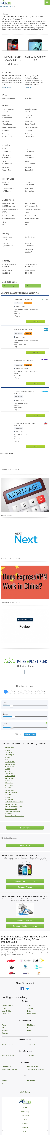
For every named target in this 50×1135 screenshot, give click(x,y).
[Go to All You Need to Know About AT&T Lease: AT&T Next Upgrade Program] (25, 539)
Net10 (29, 1011)
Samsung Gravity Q (10, 790)
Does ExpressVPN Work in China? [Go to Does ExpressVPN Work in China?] (10, 602)
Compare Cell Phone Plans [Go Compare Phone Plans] (25, 881)
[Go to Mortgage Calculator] (25, 495)
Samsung (5, 1033)
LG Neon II (8, 797)
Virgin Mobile (6, 1011)
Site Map (25, 1127)
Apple (4, 1025)
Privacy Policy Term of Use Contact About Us (25, 1117)
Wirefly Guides (25, 1092)
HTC (3, 1027)
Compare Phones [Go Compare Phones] (25, 887)
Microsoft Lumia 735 (11, 809)
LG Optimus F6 (9, 799)
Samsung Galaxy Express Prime (14, 816)
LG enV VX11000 (10, 762)
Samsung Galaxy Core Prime (13, 806)
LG (28, 1027)
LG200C (7, 759)
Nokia (29, 1030)
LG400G (7, 769)
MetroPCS (5, 1014)
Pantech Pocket (9, 747)
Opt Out (25, 1132)
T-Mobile (30, 1008)
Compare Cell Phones (6, 6)
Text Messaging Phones (35, 1069)
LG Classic (8, 787)
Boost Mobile (31, 1014)
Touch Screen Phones (9, 1069)
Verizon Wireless (7, 1005)
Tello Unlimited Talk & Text (23, 330)
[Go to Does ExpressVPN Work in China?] (25, 582)
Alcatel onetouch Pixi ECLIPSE (14, 802)
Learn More (25, 828)
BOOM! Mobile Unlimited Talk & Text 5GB (25, 424)
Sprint (4, 1008)
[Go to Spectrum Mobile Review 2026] (25, 626)
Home (25, 1107)
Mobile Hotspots (7, 1044)
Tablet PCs (31, 1044)
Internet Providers (8, 1055)
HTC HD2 (8, 771)
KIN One (7, 757)
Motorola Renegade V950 (12, 811)
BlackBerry (31, 1025)
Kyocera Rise (9, 773)
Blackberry (31, 1081)
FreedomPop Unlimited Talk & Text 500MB (24, 393)
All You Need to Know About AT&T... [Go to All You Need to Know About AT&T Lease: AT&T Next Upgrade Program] (11, 559)
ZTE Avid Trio (9, 783)
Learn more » (6, 87)
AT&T (29, 1005)
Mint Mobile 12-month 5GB (23, 300)
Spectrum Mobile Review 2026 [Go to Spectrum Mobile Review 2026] (9, 646)
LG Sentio (8, 794)
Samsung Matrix (9, 778)
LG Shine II (8, 750)
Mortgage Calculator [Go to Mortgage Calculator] (6, 515)
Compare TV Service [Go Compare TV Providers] (25, 920)
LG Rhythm (8, 813)
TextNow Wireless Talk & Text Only (24, 361)
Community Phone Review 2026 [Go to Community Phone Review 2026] (10, 469)
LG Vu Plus (8, 780)
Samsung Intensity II (11, 804)
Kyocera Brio (8, 752)
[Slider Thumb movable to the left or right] (11, 706)
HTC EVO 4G (9, 785)
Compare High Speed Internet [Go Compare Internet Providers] (25, 926)
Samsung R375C (10, 764)
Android (4, 1081)
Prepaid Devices (33, 1067)
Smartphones (6, 1067)
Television (30, 1055)
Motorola (5, 1030)
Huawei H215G (9, 766)
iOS (3, 1083)
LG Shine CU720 (10, 776)
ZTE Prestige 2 (9, 755)
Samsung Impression (11, 792)
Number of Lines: (25, 686)
